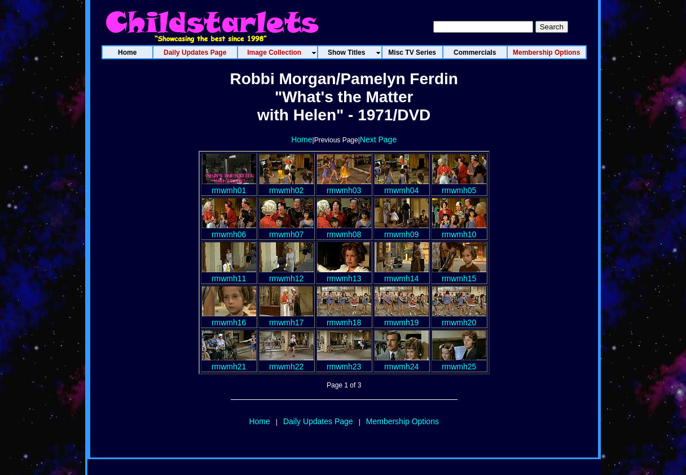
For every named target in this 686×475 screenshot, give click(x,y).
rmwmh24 (402, 362)
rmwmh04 (402, 186)
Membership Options (402, 421)
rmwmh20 (459, 318)
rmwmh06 (229, 230)
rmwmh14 (402, 274)
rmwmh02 (287, 186)
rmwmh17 (287, 318)
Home (301, 139)
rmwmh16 (229, 318)
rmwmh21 (229, 362)
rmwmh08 (344, 230)
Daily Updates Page (318, 421)
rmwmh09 (402, 230)
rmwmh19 (402, 318)
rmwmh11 (229, 274)
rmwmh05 (459, 186)
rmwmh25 (459, 362)
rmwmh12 (287, 274)
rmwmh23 (344, 362)
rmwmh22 (287, 362)
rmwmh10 (459, 230)
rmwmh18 (344, 318)
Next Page (378, 139)
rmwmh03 (344, 186)
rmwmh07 (287, 230)
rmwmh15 (459, 274)
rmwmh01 (229, 186)
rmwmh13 (344, 274)
